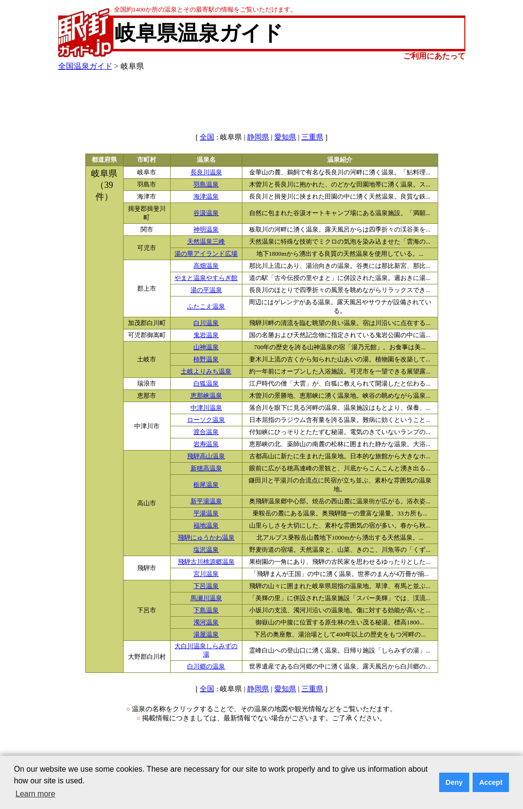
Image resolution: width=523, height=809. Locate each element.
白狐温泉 (206, 383)
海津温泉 (206, 196)
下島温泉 (206, 610)
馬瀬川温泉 (206, 598)
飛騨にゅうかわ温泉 (206, 537)
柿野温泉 (206, 359)
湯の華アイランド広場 (206, 253)
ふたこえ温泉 (206, 306)
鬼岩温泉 (206, 335)
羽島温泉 (206, 184)
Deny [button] (453, 782)
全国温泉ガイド (85, 66)
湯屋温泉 (206, 634)
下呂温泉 (206, 586)
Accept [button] (491, 782)
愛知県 (285, 137)
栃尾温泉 (206, 485)
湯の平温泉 (206, 290)
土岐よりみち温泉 (206, 371)
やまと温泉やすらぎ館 (206, 278)
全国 (207, 137)
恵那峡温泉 (206, 395)
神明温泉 (206, 229)
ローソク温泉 (206, 420)
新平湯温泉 (206, 501)
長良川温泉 (206, 172)
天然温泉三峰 (206, 241)
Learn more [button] (35, 794)
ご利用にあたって (434, 56)
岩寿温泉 (206, 444)
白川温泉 (206, 323)
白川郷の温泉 (206, 666)
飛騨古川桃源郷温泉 (206, 562)
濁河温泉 (206, 622)
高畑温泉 (206, 266)
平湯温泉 (206, 513)
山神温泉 (206, 347)
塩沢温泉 (206, 549)
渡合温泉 (206, 432)
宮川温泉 (206, 574)
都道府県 (104, 159)
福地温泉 (206, 525)
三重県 (312, 137)
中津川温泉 (206, 407)
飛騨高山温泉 (206, 456)
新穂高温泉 (206, 468)
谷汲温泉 (206, 213)
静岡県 (258, 137)
